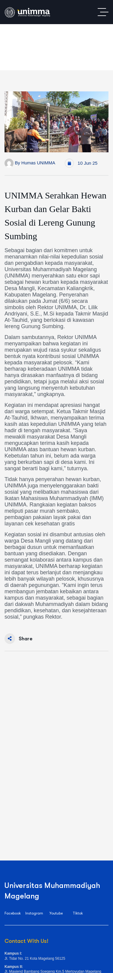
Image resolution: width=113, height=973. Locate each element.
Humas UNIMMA (38, 162)
